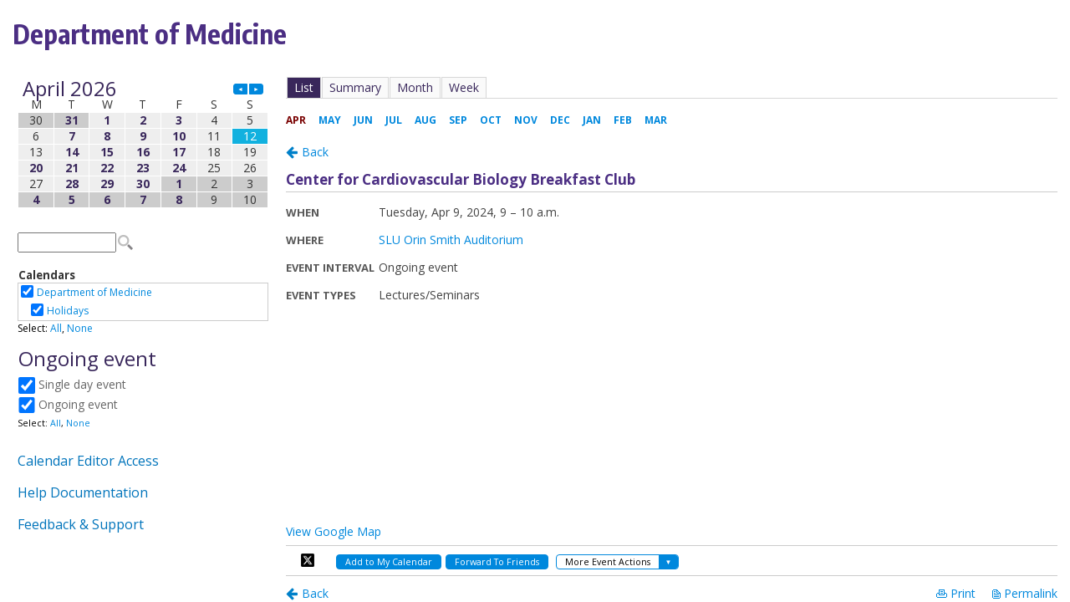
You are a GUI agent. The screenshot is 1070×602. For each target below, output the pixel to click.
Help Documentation (83, 492)
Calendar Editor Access (88, 461)
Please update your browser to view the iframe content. (143, 144)
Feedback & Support (81, 524)
